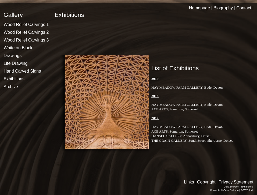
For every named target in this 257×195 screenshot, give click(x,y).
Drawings (13, 55)
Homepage (199, 8)
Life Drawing (16, 63)
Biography (223, 8)
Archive (11, 86)
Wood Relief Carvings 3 (26, 40)
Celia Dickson (231, 190)
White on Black (18, 48)
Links (189, 182)
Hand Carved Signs (22, 71)
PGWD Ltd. (247, 190)
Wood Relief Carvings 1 (26, 24)
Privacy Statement (236, 182)
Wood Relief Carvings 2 (26, 32)
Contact (243, 8)
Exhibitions (14, 79)
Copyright (206, 182)
